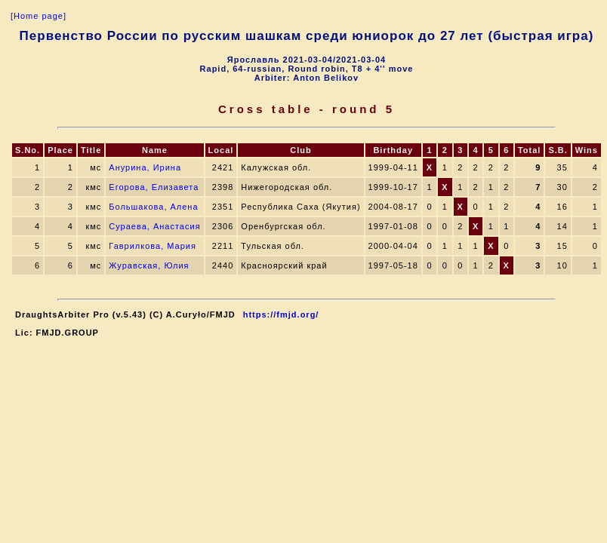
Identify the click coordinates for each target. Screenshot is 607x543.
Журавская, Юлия (149, 265)
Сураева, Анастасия (154, 226)
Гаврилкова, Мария (152, 245)
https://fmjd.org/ (281, 314)
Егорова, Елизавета (154, 187)
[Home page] (38, 15)
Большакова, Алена (153, 206)
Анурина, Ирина (145, 167)
